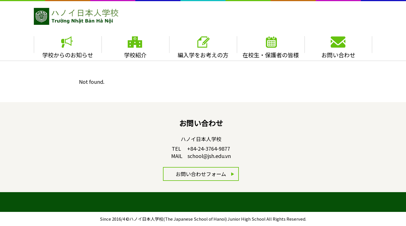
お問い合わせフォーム (201, 173)
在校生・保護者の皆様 (270, 55)
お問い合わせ (338, 55)
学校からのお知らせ (67, 55)
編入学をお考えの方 (203, 55)
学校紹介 (135, 55)
